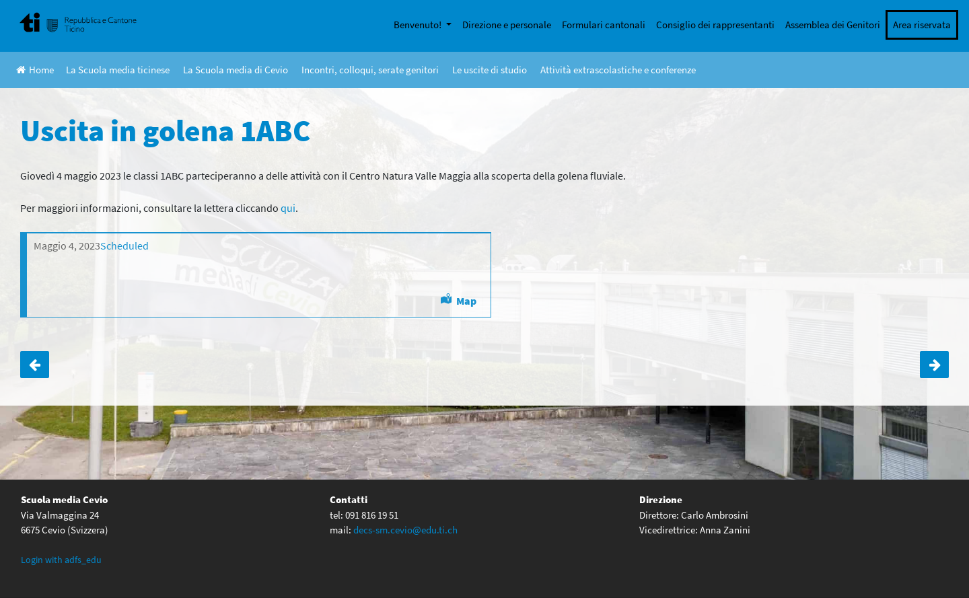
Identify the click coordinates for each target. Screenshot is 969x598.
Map (466, 300)
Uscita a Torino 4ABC (34, 364)
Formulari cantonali (603, 24)
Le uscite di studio (489, 69)
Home (35, 69)
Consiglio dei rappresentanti (715, 24)
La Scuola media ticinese (118, 69)
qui (288, 208)
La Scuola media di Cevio (235, 69)
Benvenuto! (418, 24)
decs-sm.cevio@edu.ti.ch (405, 529)
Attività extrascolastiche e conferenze (618, 69)
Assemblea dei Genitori (832, 24)
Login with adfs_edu (61, 560)
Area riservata (922, 24)
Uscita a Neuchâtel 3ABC (934, 364)
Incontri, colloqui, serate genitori (370, 69)
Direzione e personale (506, 24)
